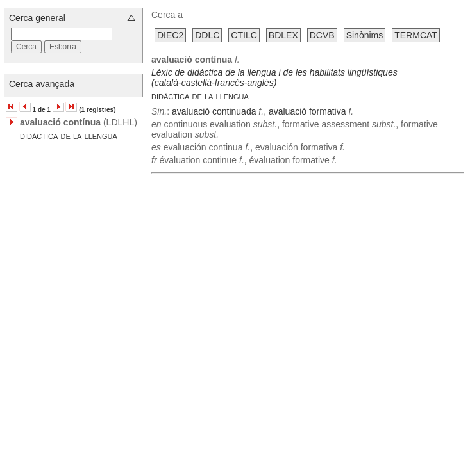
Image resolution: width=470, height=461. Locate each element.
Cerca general (37, 18)
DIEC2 (170, 35)
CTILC (243, 35)
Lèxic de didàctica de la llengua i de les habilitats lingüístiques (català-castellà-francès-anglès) (274, 77)
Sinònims (364, 35)
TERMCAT (415, 35)
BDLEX (283, 35)
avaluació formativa (307, 111)
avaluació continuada (214, 111)
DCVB (322, 35)
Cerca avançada (41, 84)
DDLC (207, 35)
